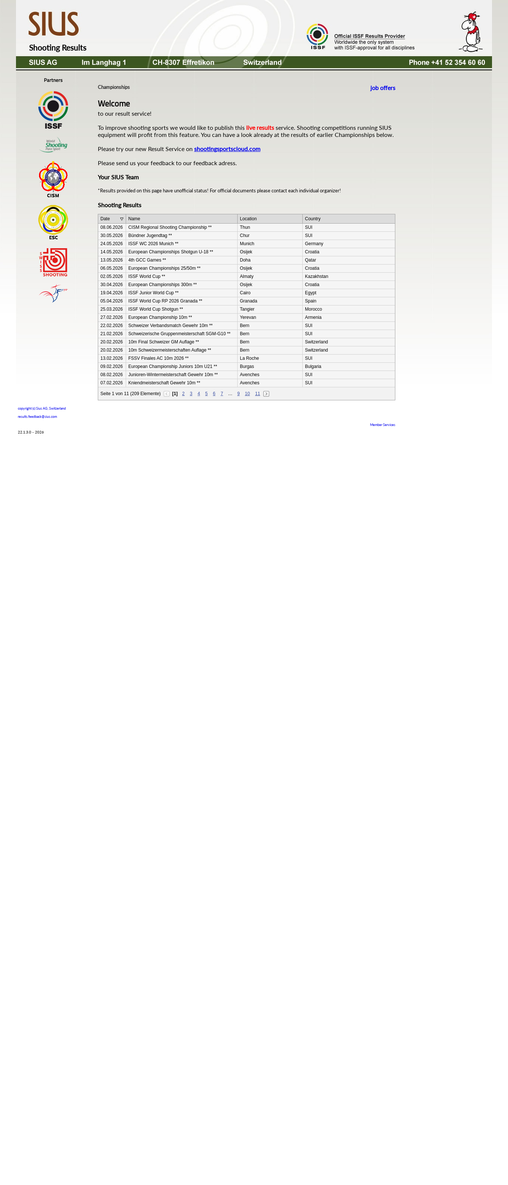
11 (257, 393)
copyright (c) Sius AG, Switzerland (42, 407)
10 (247, 393)
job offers (382, 87)
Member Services (382, 425)
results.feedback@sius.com (37, 416)
